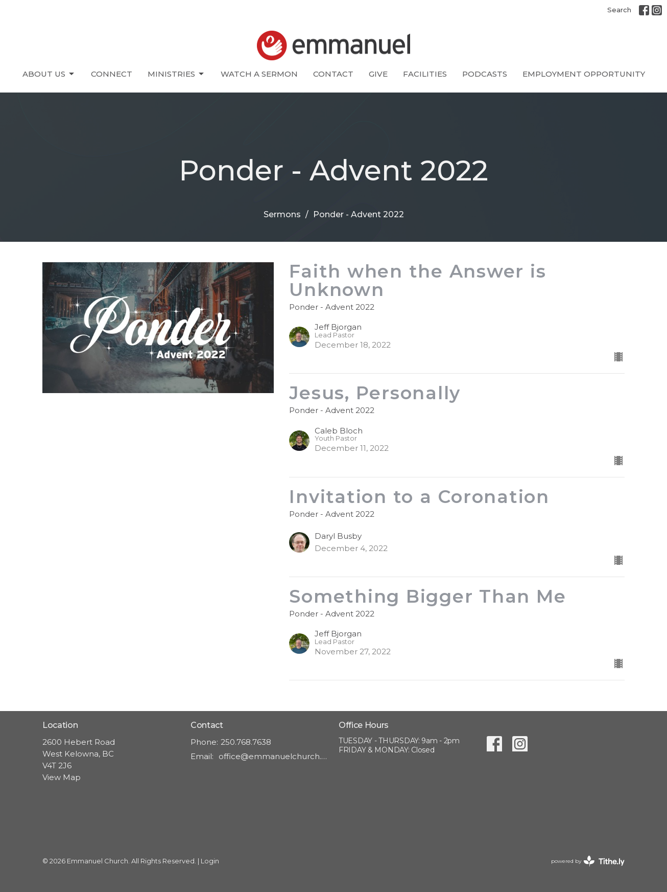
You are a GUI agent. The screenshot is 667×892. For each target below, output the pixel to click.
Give (378, 74)
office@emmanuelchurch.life (273, 756)
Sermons (282, 214)
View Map (61, 777)
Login (210, 861)
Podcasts (484, 74)
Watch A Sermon (259, 74)
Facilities (425, 74)
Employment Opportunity (583, 74)
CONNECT (111, 74)
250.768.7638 (246, 742)
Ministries (176, 74)
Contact (333, 74)
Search (619, 10)
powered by (588, 861)
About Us (49, 74)
